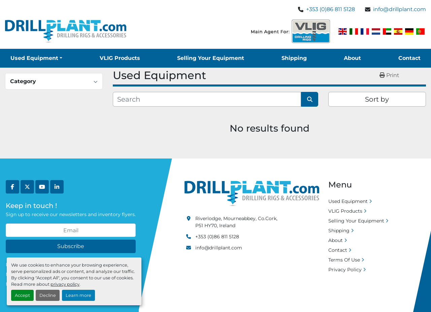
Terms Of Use (344, 260)
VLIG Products (120, 58)
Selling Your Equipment (210, 58)
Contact (409, 58)
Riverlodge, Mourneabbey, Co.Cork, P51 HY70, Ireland (236, 222)
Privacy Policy (345, 270)
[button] (36, 58)
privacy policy (65, 284)
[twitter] (27, 187)
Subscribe (70, 246)
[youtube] (42, 187)
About (352, 58)
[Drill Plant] (252, 193)
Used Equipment (34, 58)
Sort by (377, 99)
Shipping (294, 58)
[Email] (71, 230)
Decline (47, 295)
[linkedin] (57, 187)
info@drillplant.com (399, 9)
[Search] (207, 99)
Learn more (78, 295)
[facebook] (12, 187)
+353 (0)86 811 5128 (330, 9)
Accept (22, 295)
